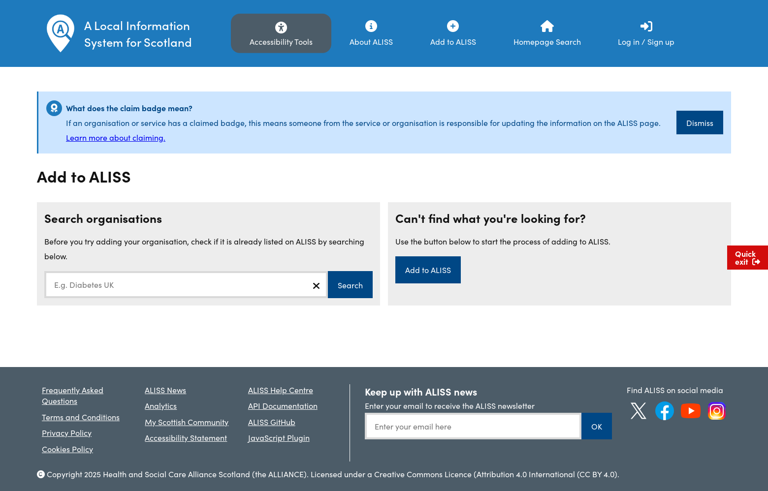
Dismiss (699, 122)
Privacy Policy (67, 432)
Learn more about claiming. (115, 137)
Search (350, 284)
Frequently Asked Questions (72, 395)
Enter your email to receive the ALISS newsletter (450, 405)
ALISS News (165, 389)
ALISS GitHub (271, 421)
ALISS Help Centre (280, 389)
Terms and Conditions (81, 416)
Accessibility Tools (281, 41)
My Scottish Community (186, 421)
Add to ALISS (428, 269)
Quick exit (747, 257)
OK (596, 426)
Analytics (161, 405)
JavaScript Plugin (279, 437)
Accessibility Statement (186, 437)
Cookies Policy (67, 448)
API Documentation (283, 405)
